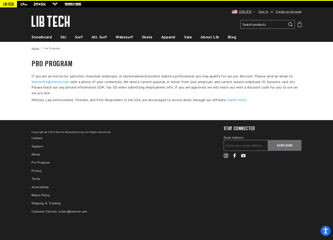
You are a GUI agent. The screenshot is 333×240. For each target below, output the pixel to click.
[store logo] (51, 22)
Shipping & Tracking (46, 203)
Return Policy (41, 195)
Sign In (263, 12)
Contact (37, 138)
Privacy (37, 171)
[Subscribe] (285, 145)
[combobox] (267, 24)
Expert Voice (237, 100)
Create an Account (288, 12)
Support (37, 146)
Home (35, 48)
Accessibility (40, 187)
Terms (36, 179)
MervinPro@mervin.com (50, 82)
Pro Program (41, 162)
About (36, 154)
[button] (244, 12)
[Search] (290, 24)
